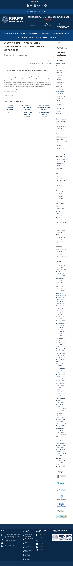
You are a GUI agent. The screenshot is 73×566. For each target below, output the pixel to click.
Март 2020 (59, 422)
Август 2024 (60, 308)
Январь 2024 (60, 323)
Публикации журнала (21, 55)
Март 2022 (59, 370)
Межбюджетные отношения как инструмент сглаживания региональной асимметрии (27, 110)
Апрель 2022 (60, 368)
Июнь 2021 (59, 390)
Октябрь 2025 (60, 278)
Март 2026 (59, 268)
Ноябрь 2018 (60, 450)
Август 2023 (60, 334)
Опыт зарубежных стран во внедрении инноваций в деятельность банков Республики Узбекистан (43, 110)
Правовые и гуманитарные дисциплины (60, 91)
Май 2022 (59, 366)
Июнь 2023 (59, 338)
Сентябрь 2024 (61, 306)
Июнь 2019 (59, 439)
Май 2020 (59, 418)
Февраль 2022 (61, 373)
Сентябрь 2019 (61, 435)
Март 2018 (59, 463)
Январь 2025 (60, 298)
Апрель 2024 (60, 317)
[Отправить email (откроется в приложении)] (42, 5)
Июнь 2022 (59, 364)
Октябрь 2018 (60, 452)
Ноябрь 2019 (60, 430)
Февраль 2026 (61, 270)
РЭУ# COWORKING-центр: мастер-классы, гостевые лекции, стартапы (61, 213)
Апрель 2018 (60, 460)
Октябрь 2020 (60, 407)
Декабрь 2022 (60, 351)
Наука (31, 38)
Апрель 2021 (60, 394)
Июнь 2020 (59, 416)
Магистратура (34, 34)
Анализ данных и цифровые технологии (60, 84)
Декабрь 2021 (60, 377)
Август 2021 (60, 386)
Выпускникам (46, 34)
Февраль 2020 (61, 424)
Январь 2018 (60, 467)
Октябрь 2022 (60, 356)
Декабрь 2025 (60, 274)
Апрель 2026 (60, 265)
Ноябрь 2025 (60, 276)
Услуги (45, 38)
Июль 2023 (59, 336)
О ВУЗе (12, 34)
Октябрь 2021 (60, 381)
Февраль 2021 (61, 398)
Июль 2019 (59, 437)
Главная (5, 34)
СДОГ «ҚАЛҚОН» (61, 223)
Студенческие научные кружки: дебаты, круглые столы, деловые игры (61, 242)
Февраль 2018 (61, 465)
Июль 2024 (59, 310)
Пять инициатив (22, 37)
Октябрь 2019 (60, 433)
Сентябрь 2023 (61, 332)
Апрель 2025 (60, 291)
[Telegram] (46, 5)
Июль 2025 (59, 285)
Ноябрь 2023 (60, 328)
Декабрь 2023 (60, 326)
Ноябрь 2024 (60, 302)
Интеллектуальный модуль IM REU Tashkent (61, 129)
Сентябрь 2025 (61, 280)
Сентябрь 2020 (61, 409)
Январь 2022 (60, 375)
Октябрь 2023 (60, 330)
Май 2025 (59, 289)
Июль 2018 (59, 456)
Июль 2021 (59, 388)
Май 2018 (59, 458)
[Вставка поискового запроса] (61, 42)
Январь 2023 (60, 349)
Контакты (53, 37)
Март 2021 (59, 396)
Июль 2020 (59, 413)
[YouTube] (38, 5)
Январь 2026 (60, 272)
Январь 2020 (60, 426)
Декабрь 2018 (60, 448)
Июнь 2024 (59, 313)
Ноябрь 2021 (60, 379)
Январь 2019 (60, 446)
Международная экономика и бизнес (60, 98)
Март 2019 (59, 441)
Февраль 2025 (61, 295)
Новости (67, 34)
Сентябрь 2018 (61, 454)
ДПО (38, 38)
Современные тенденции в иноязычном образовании (11, 108)
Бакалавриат (22, 34)
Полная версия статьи (9, 95)
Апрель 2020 (60, 420)
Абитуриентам (58, 34)
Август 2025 (60, 283)
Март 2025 (59, 293)
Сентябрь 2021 (61, 383)
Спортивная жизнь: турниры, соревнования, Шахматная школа (61, 230)
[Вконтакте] (31, 5)
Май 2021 (59, 392)
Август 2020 (60, 411)
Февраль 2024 (61, 321)
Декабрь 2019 (60, 428)
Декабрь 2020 (60, 403)
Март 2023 (59, 345)
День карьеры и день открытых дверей (61, 121)
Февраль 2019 (61, 443)
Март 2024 (59, 319)
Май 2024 (59, 315)
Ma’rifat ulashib (61, 109)
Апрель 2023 (60, 343)
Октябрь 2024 (60, 304)
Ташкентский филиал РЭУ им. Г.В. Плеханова (59, 531)
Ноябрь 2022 (60, 353)
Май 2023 (59, 340)
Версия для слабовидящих (61, 54)
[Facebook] (27, 5)
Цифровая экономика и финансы (59, 77)
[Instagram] (34, 5)
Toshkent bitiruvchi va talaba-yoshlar (61, 114)
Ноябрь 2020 (60, 405)
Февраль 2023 (61, 347)
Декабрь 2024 (60, 300)
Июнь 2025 (59, 287)
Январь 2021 (60, 400)
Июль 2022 (59, 362)
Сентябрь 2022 (61, 358)
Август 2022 (60, 360)
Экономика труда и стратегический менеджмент (61, 71)
